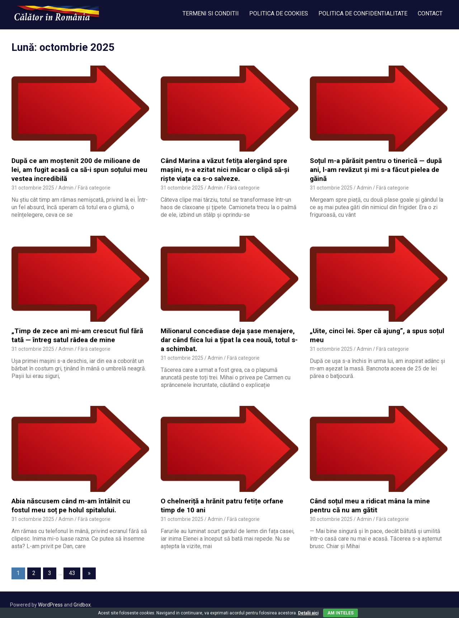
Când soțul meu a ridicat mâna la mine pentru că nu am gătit (370, 505)
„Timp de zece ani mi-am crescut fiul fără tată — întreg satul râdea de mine (77, 335)
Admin (66, 188)
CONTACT (430, 13)
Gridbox (82, 605)
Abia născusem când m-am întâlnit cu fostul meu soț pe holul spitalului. (70, 505)
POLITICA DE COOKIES (278, 13)
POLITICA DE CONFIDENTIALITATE (362, 13)
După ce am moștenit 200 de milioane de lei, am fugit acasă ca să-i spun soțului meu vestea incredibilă (79, 169)
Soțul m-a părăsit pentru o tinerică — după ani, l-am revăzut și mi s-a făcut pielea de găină (376, 169)
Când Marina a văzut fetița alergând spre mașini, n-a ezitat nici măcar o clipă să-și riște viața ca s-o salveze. (225, 169)
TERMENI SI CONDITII (211, 13)
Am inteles (340, 612)
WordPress (50, 605)
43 (72, 573)
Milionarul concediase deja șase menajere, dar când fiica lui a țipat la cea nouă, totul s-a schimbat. (229, 340)
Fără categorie (94, 188)
